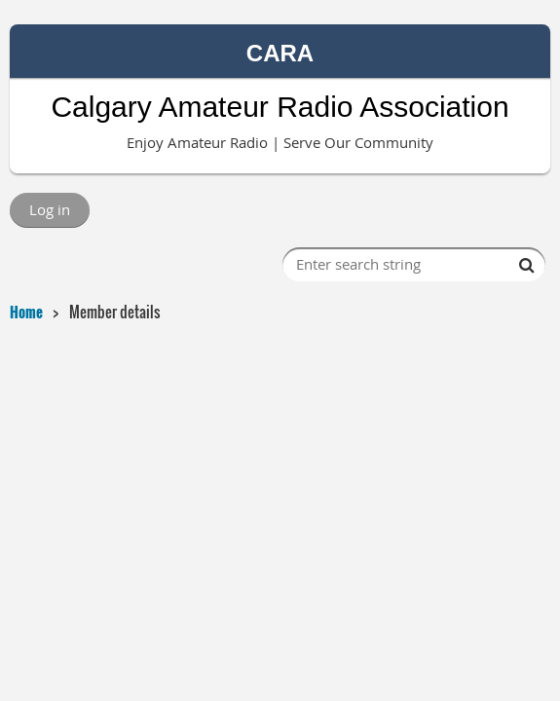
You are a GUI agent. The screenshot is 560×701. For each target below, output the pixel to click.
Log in (49, 209)
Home (26, 311)
